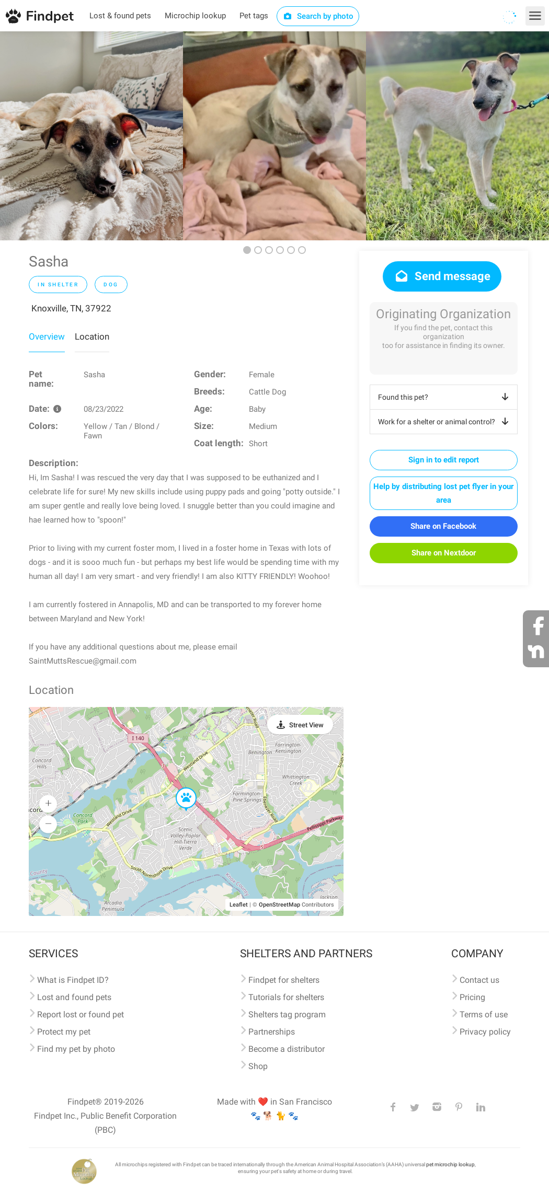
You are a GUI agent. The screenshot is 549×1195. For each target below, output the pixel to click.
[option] (91, 135)
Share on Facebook (443, 526)
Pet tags (253, 15)
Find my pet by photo (76, 1049)
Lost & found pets (120, 15)
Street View (306, 725)
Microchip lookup (195, 15)
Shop (258, 1066)
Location (92, 336)
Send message (442, 276)
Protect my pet (63, 1032)
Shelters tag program (287, 1014)
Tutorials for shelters (286, 997)
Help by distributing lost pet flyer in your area (443, 493)
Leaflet (239, 904)
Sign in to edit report (443, 460)
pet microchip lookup (450, 1164)
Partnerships (271, 1032)
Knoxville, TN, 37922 (71, 308)
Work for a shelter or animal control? (445, 421)
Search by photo (318, 16)
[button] (179, 788)
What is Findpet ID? (73, 980)
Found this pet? (445, 397)
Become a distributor (286, 1049)
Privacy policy (485, 1032)
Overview (47, 336)
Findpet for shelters (283, 980)
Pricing (472, 997)
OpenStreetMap (279, 904)
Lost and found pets (74, 997)
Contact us (479, 980)
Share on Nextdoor (443, 553)
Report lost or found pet (80, 1014)
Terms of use (484, 1014)
